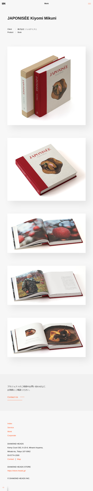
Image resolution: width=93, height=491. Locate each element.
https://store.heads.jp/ (16, 471)
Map (19, 459)
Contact (10, 459)
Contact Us (12, 397)
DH (3, 3)
